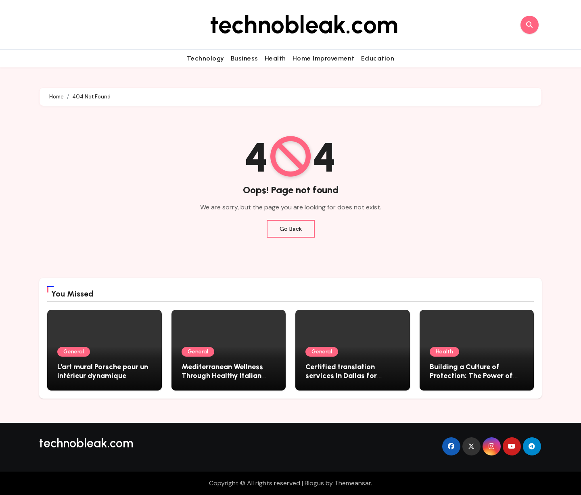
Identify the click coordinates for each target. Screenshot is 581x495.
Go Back (291, 228)
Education (378, 58)
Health (275, 58)
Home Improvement (324, 58)
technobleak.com (304, 24)
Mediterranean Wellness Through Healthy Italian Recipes (222, 375)
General (73, 351)
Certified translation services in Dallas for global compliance (341, 375)
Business (244, 58)
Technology (205, 58)
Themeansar (352, 483)
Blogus (314, 483)
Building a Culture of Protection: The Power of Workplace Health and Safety (471, 379)
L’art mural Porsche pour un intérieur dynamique (102, 371)
